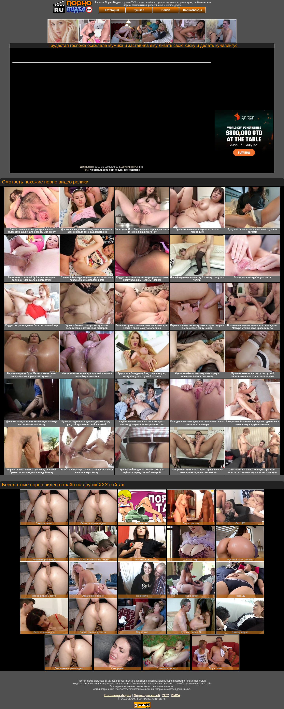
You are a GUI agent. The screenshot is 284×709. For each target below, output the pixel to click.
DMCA (175, 695)
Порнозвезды (192, 10)
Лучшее (139, 10)
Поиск (165, 10)
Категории (112, 10)
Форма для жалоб (147, 695)
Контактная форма (117, 695)
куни (120, 169)
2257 (165, 695)
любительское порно (103, 169)
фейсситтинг (132, 169)
